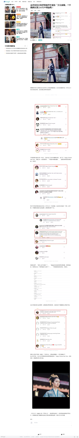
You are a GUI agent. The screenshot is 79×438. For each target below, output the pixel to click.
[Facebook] (74, 437)
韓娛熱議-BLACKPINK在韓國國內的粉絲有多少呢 (16, 48)
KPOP (16, 1)
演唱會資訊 (39, 1)
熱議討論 (30, 1)
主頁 (12, 1)
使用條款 (21, 436)
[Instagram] (77, 437)
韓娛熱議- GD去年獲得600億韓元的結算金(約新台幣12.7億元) (17, 50)
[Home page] (7, 2)
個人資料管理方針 (27, 436)
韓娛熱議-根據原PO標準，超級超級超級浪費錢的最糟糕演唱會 (17, 53)
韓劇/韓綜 (24, 1)
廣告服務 (37, 436)
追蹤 (40, 40)
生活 (34, 1)
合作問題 (32, 436)
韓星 (20, 1)
